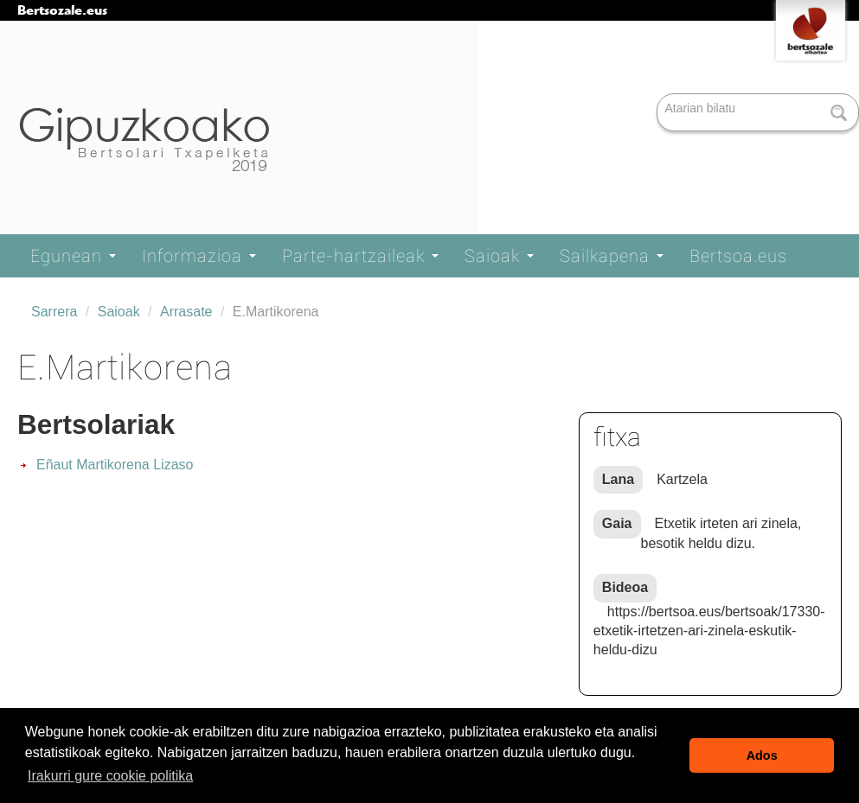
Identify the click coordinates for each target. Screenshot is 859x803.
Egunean (73, 255)
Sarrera (54, 311)
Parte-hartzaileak (360, 255)
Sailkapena (611, 255)
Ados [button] (762, 755)
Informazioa (199, 255)
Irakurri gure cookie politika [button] (110, 775)
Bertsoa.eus (738, 255)
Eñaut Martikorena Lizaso (114, 464)
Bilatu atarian (658, 94)
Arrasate (186, 311)
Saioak (499, 255)
